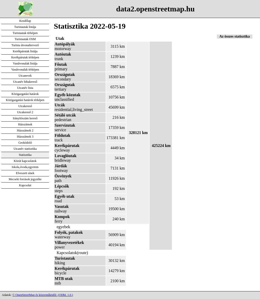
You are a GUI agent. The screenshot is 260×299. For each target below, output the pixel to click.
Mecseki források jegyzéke (25, 179)
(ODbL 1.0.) (65, 295)
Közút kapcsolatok (25, 161)
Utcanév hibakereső (25, 82)
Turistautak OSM (25, 39)
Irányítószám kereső (25, 118)
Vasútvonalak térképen (25, 69)
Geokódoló (25, 142)
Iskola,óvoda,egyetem (25, 167)
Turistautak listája (25, 27)
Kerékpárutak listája (25, 51)
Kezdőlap (25, 21)
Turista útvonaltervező (25, 45)
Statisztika (25, 155)
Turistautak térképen (25, 33)
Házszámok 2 (25, 130)
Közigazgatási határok (25, 94)
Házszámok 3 (25, 136)
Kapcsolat (25, 185)
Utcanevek (25, 75)
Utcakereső (25, 106)
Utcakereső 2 (25, 112)
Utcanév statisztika (25, 149)
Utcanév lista (25, 88)
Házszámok (25, 124)
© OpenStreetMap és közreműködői (34, 295)
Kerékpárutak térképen (25, 57)
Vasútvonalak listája (25, 63)
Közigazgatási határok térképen (25, 100)
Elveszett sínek (25, 173)
